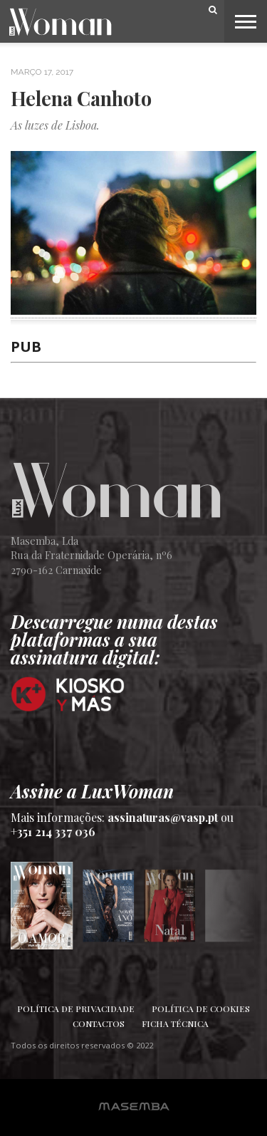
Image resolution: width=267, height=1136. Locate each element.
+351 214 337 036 (53, 831)
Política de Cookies (201, 1008)
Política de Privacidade (76, 1008)
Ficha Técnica (175, 1023)
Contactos (99, 1023)
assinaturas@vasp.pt (163, 817)
